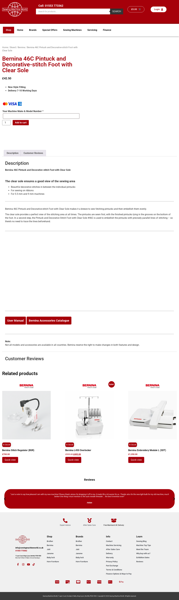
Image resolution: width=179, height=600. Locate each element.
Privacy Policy (111, 561)
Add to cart (20, 122)
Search (116, 11)
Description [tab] (12, 153)
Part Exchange (112, 566)
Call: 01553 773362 (50, 5)
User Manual (15, 320)
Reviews (139, 561)
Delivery (109, 553)
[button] (5, 499)
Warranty (110, 557)
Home (20, 30)
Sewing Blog (141, 541)
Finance (107, 30)
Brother (50, 541)
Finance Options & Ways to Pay (118, 574)
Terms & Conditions (114, 570)
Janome (50, 553)
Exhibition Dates (142, 557)
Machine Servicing (113, 545)
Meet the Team (142, 549)
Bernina (21, 47)
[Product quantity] (6, 122)
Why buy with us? (143, 553)
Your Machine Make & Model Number (22, 111)
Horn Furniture (53, 561)
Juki (48, 549)
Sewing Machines (72, 30)
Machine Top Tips (143, 545)
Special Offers (49, 30)
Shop (8, 30)
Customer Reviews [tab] (33, 153)
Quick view (10, 459)
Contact (109, 541)
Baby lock (51, 557)
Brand (13, 47)
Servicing (92, 30)
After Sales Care (113, 549)
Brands (32, 30)
